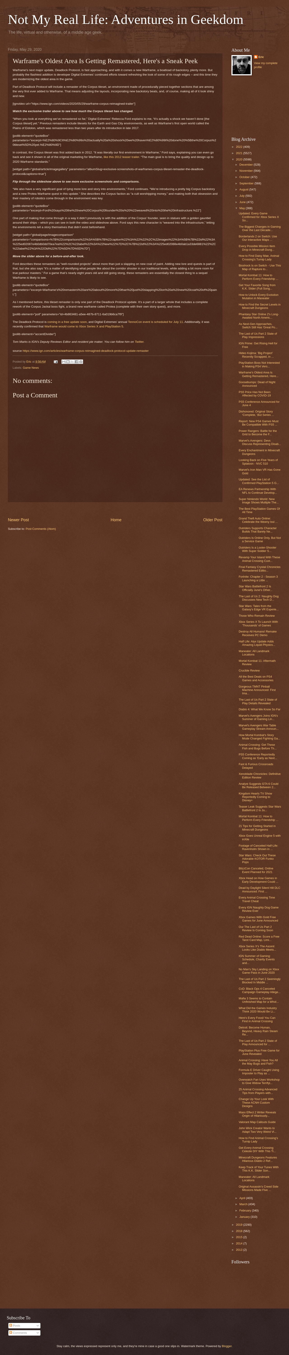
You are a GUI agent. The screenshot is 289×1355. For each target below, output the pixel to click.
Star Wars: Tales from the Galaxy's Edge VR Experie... (259, 607)
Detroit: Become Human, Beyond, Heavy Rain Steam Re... (258, 1031)
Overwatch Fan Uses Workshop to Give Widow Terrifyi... (259, 1081)
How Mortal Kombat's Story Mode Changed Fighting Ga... (259, 736)
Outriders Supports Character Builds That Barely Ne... (258, 529)
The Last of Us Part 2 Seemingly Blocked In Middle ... (259, 980)
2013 (239, 1249)
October (244, 177)
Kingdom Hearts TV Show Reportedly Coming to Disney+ (255, 797)
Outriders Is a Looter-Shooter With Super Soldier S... (257, 549)
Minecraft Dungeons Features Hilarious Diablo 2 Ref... (258, 1159)
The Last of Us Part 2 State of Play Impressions (258, 335)
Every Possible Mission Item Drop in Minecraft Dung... (257, 247)
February (245, 1210)
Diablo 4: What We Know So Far (259, 709)
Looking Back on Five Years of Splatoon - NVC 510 (258, 461)
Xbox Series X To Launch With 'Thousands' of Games (258, 623)
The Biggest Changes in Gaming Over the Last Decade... (260, 228)
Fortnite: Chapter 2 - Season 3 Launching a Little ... (258, 578)
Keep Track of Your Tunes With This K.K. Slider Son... (259, 1168)
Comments (18, 1332)
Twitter (139, 341)
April (242, 1198)
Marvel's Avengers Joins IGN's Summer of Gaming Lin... (258, 717)
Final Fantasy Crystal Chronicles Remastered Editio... (259, 568)
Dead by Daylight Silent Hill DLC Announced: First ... (259, 889)
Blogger (227, 1346)
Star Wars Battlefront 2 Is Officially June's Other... (256, 588)
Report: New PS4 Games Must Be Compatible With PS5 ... (258, 422)
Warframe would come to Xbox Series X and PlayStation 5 (83, 326)
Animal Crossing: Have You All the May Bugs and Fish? (258, 1062)
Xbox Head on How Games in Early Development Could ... (258, 879)
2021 (239, 153)
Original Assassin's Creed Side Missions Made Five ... (258, 1188)
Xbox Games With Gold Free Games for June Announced (258, 918)
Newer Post (18, 520)
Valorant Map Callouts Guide (257, 1122)
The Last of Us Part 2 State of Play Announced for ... (258, 1042)
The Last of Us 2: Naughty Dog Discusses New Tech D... (259, 598)
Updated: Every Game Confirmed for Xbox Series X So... (259, 217)
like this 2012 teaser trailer (121, 157)
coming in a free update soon (67, 322)
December (246, 164)
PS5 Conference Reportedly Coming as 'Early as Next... (258, 756)
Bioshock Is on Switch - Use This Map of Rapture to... (260, 267)
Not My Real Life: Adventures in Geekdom (125, 19)
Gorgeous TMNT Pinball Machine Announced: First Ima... (257, 690)
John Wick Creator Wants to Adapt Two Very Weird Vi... (257, 1129)
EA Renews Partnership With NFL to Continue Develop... (258, 490)
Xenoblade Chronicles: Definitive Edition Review (260, 775)
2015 (239, 1237)
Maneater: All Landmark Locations (254, 652)
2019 (239, 1224)
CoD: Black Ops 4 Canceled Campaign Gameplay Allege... (259, 990)
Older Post (212, 520)
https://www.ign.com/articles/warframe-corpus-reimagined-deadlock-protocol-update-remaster (86, 350)
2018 (239, 1231)
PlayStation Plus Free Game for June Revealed (259, 1052)
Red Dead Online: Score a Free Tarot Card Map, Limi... (259, 938)
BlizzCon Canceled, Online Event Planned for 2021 (256, 870)
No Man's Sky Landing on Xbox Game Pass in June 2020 (259, 971)
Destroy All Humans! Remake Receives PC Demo (258, 633)
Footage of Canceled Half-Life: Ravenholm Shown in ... (258, 847)
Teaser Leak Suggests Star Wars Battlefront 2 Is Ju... (260, 808)
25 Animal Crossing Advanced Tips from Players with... (258, 1091)
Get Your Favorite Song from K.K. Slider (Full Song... (257, 286)
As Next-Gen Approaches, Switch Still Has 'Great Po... (258, 325)
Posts (14, 1325)
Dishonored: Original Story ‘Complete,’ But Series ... (256, 413)
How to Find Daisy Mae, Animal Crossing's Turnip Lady (259, 257)
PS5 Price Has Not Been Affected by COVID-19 (255, 393)
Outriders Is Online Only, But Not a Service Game (260, 539)
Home (116, 520)
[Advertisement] (115, 509)
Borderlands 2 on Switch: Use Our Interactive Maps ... (258, 238)
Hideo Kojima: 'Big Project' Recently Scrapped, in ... (256, 354)
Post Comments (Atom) (41, 528)
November (246, 170)
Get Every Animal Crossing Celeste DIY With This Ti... (257, 1149)
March (243, 1204)
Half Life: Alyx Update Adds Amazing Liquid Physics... (257, 643)
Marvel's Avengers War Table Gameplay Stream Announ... (259, 727)
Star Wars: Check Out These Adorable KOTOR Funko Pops (257, 859)
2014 (239, 1243)
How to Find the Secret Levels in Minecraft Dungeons (259, 306)
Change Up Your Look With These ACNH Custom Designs (256, 1102)
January (244, 1216)
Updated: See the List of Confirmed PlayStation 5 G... (259, 481)
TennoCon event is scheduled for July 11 (155, 322)
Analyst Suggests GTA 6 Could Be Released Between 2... (258, 785)
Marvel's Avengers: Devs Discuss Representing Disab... (260, 442)
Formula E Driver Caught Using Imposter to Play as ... (259, 1071)
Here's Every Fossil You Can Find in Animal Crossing (257, 1019)
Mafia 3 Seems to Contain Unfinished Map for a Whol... (259, 1000)
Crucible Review (249, 670)
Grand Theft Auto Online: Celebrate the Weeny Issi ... (258, 520)
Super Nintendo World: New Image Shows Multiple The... (259, 500)
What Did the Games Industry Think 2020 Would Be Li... (258, 1009)
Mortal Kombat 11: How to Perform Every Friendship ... (258, 276)
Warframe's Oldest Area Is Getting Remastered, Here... (258, 374)
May (242, 208)
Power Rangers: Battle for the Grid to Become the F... (258, 432)
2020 (239, 159)
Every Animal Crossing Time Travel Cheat (257, 899)
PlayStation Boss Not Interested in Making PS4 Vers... (259, 364)
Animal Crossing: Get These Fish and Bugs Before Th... (258, 746)
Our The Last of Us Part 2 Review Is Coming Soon (256, 928)
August (244, 189)
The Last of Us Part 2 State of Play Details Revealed (258, 701)
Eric (261, 57)
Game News (31, 367)
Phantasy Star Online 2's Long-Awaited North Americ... (259, 316)
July (242, 195)
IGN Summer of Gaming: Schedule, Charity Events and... (257, 959)
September (246, 183)
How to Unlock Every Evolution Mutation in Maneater (258, 296)
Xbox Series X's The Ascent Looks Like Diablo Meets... (257, 948)
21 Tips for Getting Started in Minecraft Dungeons (257, 827)
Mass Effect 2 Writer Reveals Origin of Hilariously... (257, 1114)
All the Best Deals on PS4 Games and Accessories (256, 678)
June (243, 202)
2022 (239, 146)
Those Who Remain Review (257, 615)
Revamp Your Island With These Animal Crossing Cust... (259, 559)
